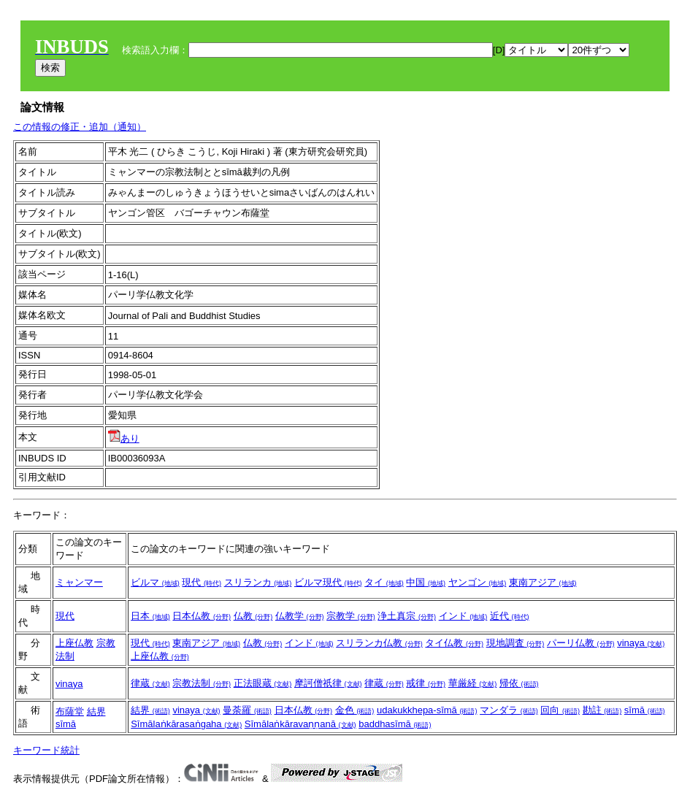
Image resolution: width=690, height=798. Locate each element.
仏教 (253, 615)
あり (123, 438)
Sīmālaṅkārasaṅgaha (186, 723)
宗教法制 (201, 683)
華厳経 (472, 683)
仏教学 (299, 615)
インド (463, 615)
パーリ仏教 (581, 642)
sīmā (65, 723)
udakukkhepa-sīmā (427, 710)
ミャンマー (79, 582)
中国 (425, 582)
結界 (96, 711)
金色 (355, 710)
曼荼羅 (247, 710)
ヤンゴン (477, 582)
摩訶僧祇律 (328, 683)
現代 (201, 582)
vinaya (640, 642)
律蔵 (150, 683)
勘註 (602, 710)
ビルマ (155, 582)
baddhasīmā (395, 723)
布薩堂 (69, 711)
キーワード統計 (46, 750)
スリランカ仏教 (379, 642)
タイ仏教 (454, 642)
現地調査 (515, 642)
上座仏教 (74, 642)
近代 (509, 615)
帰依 (519, 683)
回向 (560, 710)
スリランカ (258, 582)
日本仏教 (201, 615)
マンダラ (509, 710)
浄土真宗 (406, 615)
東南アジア (543, 582)
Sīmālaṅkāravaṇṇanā (300, 723)
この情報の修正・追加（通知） (79, 126)
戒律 (425, 683)
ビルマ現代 (328, 582)
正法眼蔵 (263, 683)
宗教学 (350, 615)
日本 (150, 615)
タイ (384, 582)
